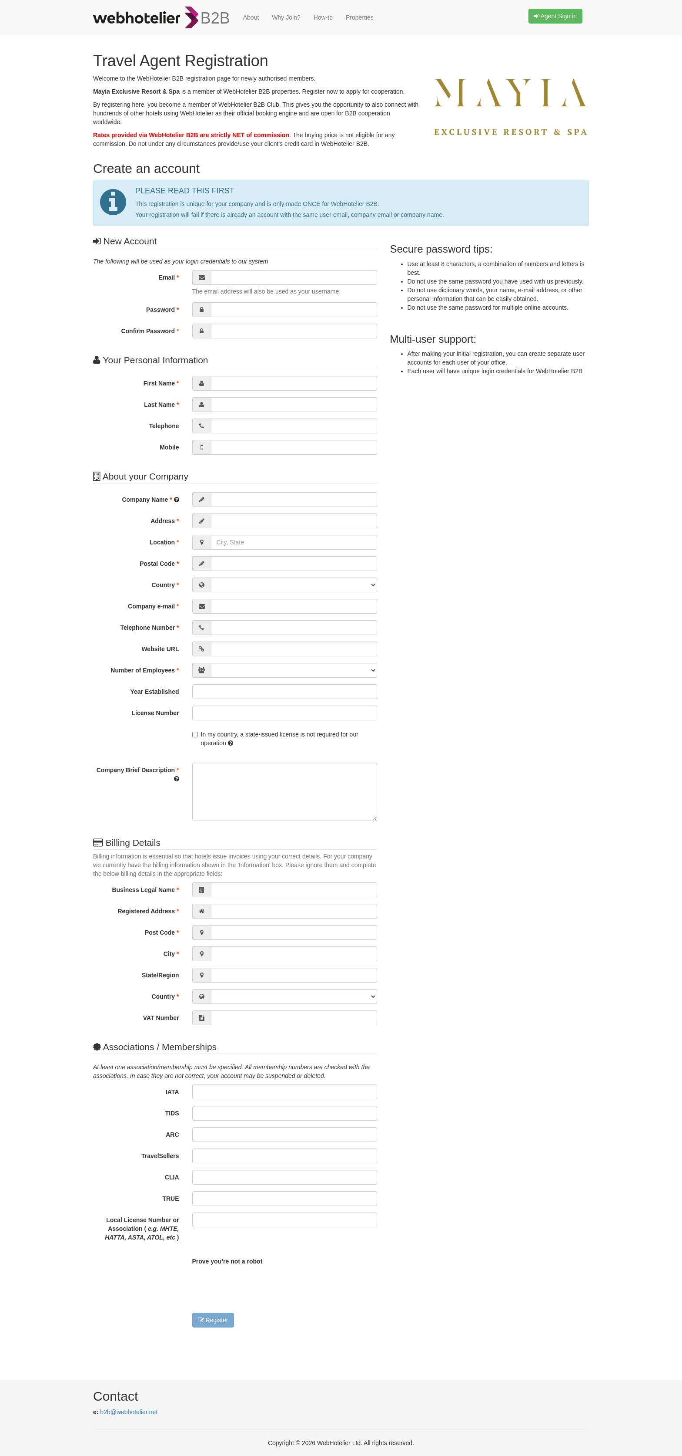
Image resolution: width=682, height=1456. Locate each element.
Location (164, 542)
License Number (155, 712)
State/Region (160, 975)
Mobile (169, 447)
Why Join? (286, 17)
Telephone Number (149, 627)
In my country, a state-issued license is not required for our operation (275, 739)
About (251, 17)
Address (164, 520)
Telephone (164, 425)
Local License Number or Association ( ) (142, 1228)
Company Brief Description (138, 774)
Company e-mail (153, 606)
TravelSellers (160, 1155)
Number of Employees (144, 670)
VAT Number (161, 1017)
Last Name (161, 404)
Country (165, 584)
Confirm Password (150, 331)
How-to (323, 17)
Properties (360, 17)
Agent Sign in (555, 16)
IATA (172, 1091)
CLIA (172, 1177)
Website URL (160, 648)
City (171, 953)
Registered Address (148, 911)
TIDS (172, 1113)
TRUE (170, 1198)
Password (162, 309)
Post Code (162, 932)
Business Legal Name (145, 889)
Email (169, 277)
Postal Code (159, 563)
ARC (172, 1134)
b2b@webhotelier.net (128, 1412)
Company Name (150, 499)
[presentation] (258, 1287)
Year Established (154, 691)
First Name (161, 383)
